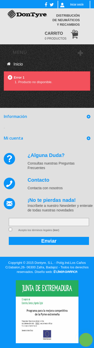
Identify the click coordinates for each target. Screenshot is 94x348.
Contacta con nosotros (45, 188)
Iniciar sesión (76, 4)
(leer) (56, 230)
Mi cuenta (13, 138)
